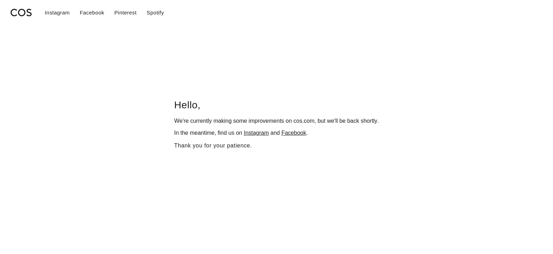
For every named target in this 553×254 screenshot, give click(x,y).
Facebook (92, 13)
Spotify (155, 13)
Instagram (57, 13)
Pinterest (125, 13)
